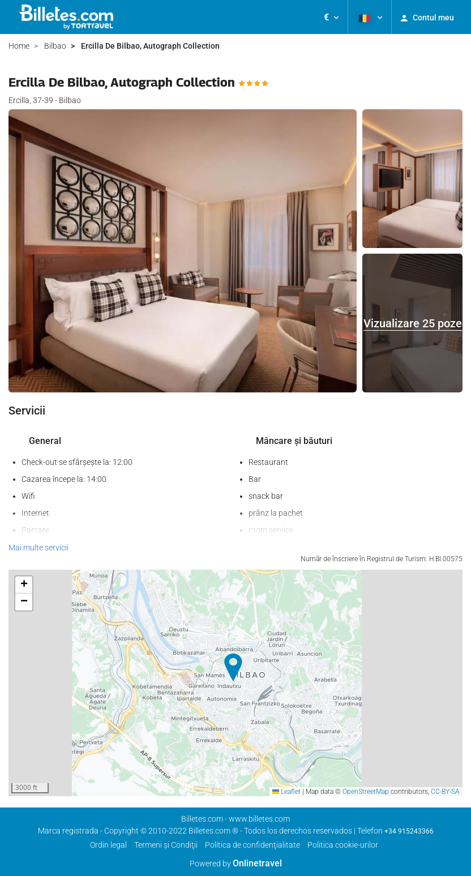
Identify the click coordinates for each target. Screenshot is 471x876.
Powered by (236, 863)
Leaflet (286, 792)
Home (18, 45)
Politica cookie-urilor (342, 844)
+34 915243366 (409, 831)
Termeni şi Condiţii (166, 844)
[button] (331, 17)
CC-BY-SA (445, 792)
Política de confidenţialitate (252, 844)
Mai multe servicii (38, 547)
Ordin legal (108, 844)
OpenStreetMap (365, 792)
